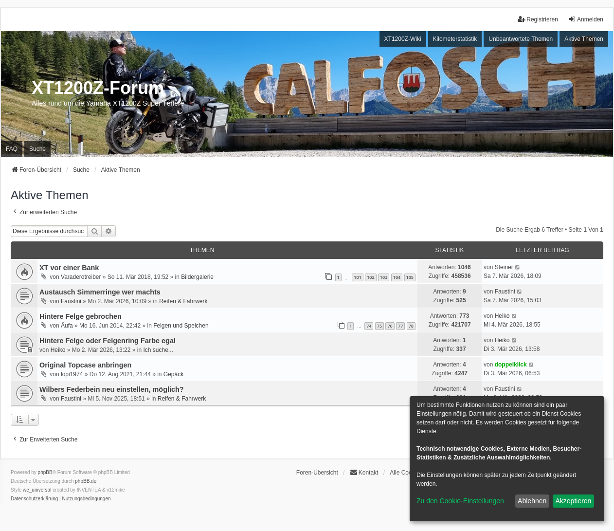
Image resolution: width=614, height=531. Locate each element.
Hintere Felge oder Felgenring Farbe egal (107, 341)
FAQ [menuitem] (12, 149)
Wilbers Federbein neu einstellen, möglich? (111, 389)
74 (368, 326)
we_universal (37, 490)
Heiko (502, 315)
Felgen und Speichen (180, 325)
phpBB (45, 472)
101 (357, 277)
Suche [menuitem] (37, 149)
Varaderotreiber (81, 277)
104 (396, 277)
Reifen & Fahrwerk (183, 301)
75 (379, 326)
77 (400, 326)
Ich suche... (158, 350)
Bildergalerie (197, 277)
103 (383, 277)
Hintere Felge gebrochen (80, 316)
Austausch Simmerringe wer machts (100, 292)
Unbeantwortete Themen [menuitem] (520, 39)
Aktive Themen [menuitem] (583, 39)
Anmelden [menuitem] (585, 19)
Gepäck (173, 374)
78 (411, 326)
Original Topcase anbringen (85, 365)
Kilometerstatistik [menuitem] (455, 39)
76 (389, 326)
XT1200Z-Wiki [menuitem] (402, 39)
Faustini (71, 301)
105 (410, 277)
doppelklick (511, 364)
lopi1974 (72, 374)
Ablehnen (532, 501)
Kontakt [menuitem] (364, 472)
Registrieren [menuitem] (538, 19)
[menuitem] (34, 498)
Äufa (67, 325)
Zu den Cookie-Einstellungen (460, 501)
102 (370, 277)
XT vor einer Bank (69, 268)
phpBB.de (85, 481)
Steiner (504, 267)
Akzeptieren (573, 501)
